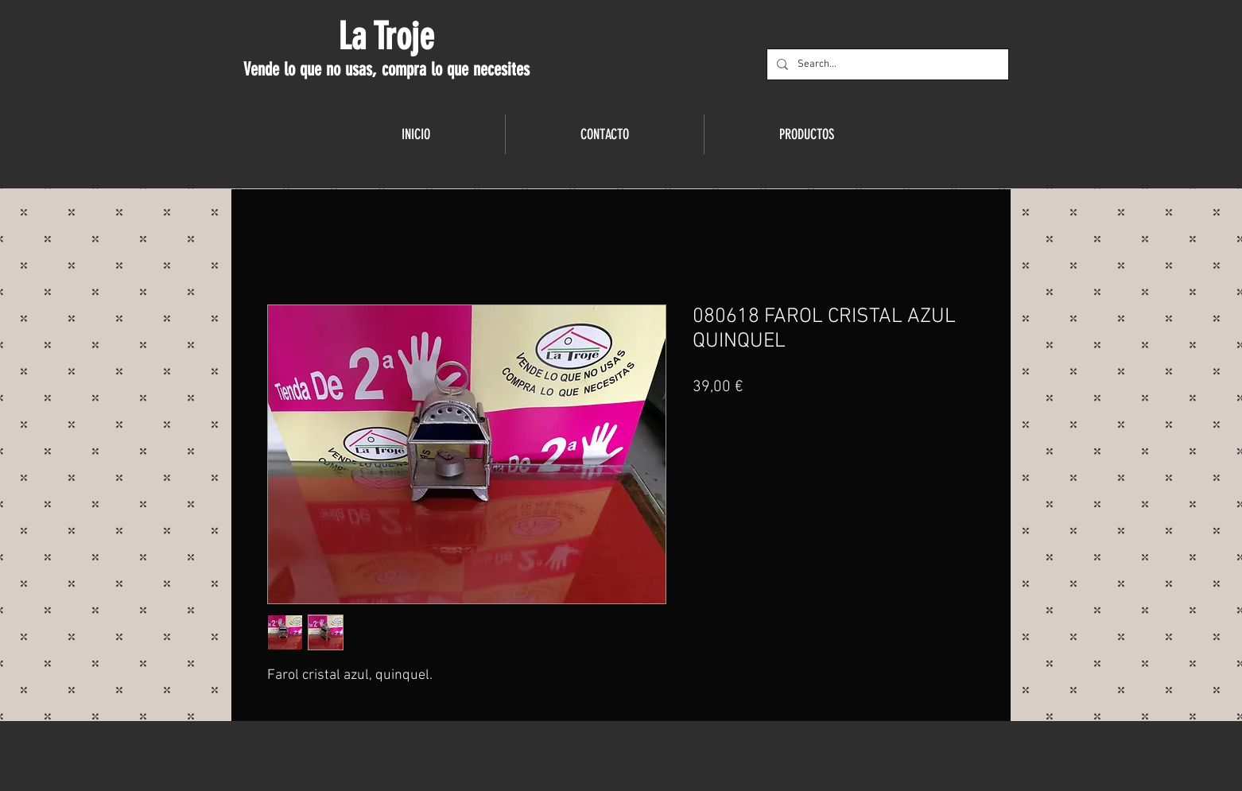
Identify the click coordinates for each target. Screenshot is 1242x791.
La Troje (386, 36)
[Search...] (886, 64)
